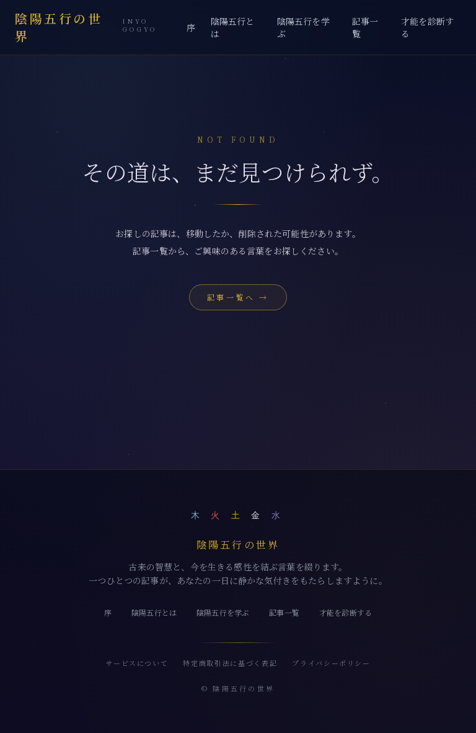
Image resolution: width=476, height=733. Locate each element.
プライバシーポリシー (331, 663)
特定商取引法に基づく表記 (230, 663)
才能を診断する (427, 27)
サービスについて (136, 663)
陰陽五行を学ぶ (303, 27)
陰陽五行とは (233, 27)
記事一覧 (365, 27)
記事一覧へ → (238, 297)
